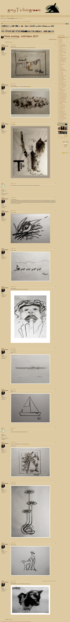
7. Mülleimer (60, 121)
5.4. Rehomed (60, 109)
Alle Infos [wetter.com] (67, 152)
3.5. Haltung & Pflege (61, 69)
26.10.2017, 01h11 (13, 348)
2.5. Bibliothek (60, 50)
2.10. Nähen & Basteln (62, 60)
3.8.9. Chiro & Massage (62, 85)
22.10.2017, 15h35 (13, 197)
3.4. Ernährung (60, 68)
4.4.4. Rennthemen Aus (62, 99)
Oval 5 (2, 45)
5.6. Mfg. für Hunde (61, 112)
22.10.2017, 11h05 (13, 183)
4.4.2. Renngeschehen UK (62, 97)
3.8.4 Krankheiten (61, 78)
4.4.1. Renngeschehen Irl (62, 95)
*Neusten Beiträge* (61, 35)
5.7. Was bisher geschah (62, 113)
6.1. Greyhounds (61, 116)
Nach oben (2, 619)
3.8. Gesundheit (60, 73)
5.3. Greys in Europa (61, 108)
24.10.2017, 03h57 (13, 286)
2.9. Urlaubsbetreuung (62, 59)
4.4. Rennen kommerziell (62, 94)
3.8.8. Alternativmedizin (62, 84)
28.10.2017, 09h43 (13, 442)
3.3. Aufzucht (60, 66)
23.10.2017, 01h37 (13, 210)
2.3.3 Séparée (60, 47)
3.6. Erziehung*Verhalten (62, 70)
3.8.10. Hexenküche (61, 87)
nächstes (55, 39)
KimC (2, 183)
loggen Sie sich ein (20, 18)
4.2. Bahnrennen (61, 92)
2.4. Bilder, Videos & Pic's (62, 49)
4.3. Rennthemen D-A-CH (62, 93)
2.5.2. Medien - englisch (62, 52)
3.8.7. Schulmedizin (61, 83)
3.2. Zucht (60, 65)
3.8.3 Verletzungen (61, 76)
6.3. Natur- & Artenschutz (62, 118)
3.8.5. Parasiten (60, 80)
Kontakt (2, 28)
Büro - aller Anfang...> (4, 29)
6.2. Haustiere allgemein (62, 117)
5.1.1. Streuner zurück (61, 106)
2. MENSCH (60, 40)
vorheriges (51, 39)
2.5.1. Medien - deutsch (62, 51)
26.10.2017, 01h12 (13, 389)
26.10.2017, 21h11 (13, 428)
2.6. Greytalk (60, 54)
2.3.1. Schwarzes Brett (61, 45)
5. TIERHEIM (60, 103)
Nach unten (3, 42)
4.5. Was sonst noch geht (62, 102)
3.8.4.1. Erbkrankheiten (62, 79)
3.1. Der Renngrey (61, 64)
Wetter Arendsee (65, 141)
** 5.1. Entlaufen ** (61, 104)
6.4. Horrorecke (60, 120)
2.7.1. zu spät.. (60, 56)
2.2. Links (59, 42)
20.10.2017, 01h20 (13, 83)
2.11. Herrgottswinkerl (62, 61)
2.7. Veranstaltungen (61, 55)
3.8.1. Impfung (60, 74)
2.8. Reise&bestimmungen (62, 57)
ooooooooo (60, 38)
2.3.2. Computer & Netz (62, 46)
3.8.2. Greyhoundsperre (62, 75)
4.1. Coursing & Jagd (61, 90)
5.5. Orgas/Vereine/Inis (62, 111)
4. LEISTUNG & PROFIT (62, 89)
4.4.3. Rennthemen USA (62, 98)
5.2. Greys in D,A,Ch (61, 107)
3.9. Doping (60, 88)
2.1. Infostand (60, 41)
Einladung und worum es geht (6, 27)
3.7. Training (60, 71)
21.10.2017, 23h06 (13, 122)
